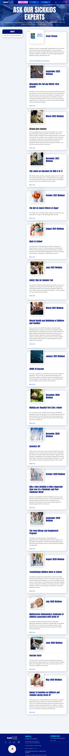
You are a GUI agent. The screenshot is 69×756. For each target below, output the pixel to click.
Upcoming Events (55, 736)
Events (12, 31)
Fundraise (45, 2)
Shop (34, 2)
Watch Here (32, 105)
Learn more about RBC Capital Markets (39, 60)
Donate (22, 2)
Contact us (35, 748)
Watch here (32, 712)
